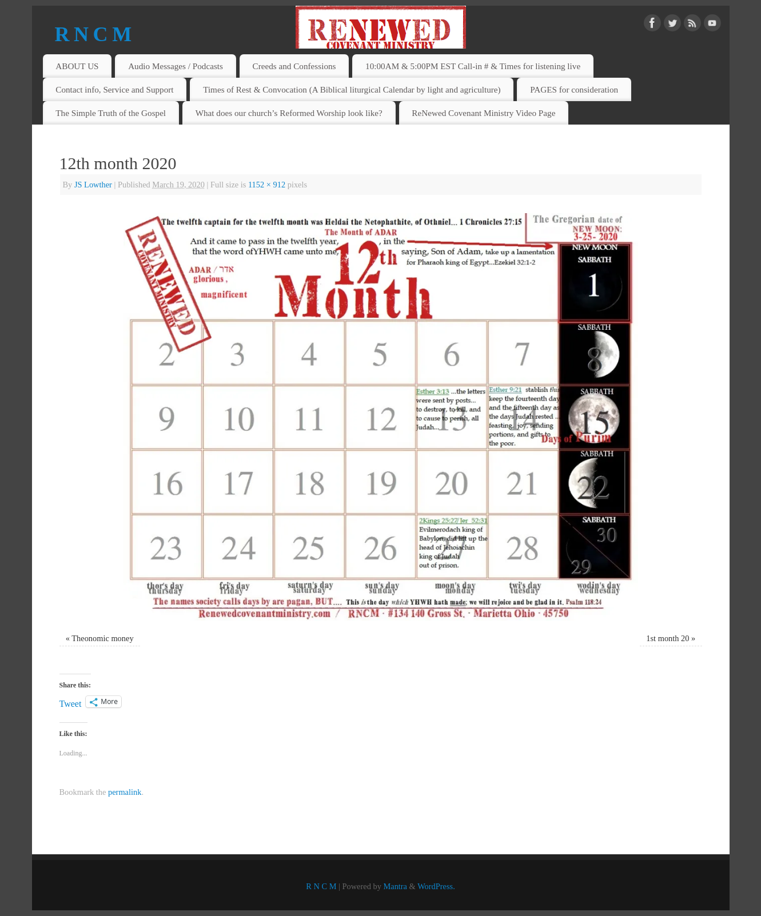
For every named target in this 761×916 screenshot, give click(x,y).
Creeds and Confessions (294, 66)
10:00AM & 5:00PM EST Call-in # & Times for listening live (472, 66)
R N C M (93, 34)
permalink (124, 792)
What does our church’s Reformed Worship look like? (289, 113)
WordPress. (436, 886)
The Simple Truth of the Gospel (110, 113)
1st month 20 (667, 638)
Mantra (395, 886)
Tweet (70, 702)
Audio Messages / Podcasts (175, 66)
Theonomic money (102, 638)
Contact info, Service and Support (114, 89)
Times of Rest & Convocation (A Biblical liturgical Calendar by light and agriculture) (352, 89)
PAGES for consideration (574, 89)
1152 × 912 (266, 184)
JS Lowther (93, 184)
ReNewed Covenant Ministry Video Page (483, 113)
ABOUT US (76, 66)
